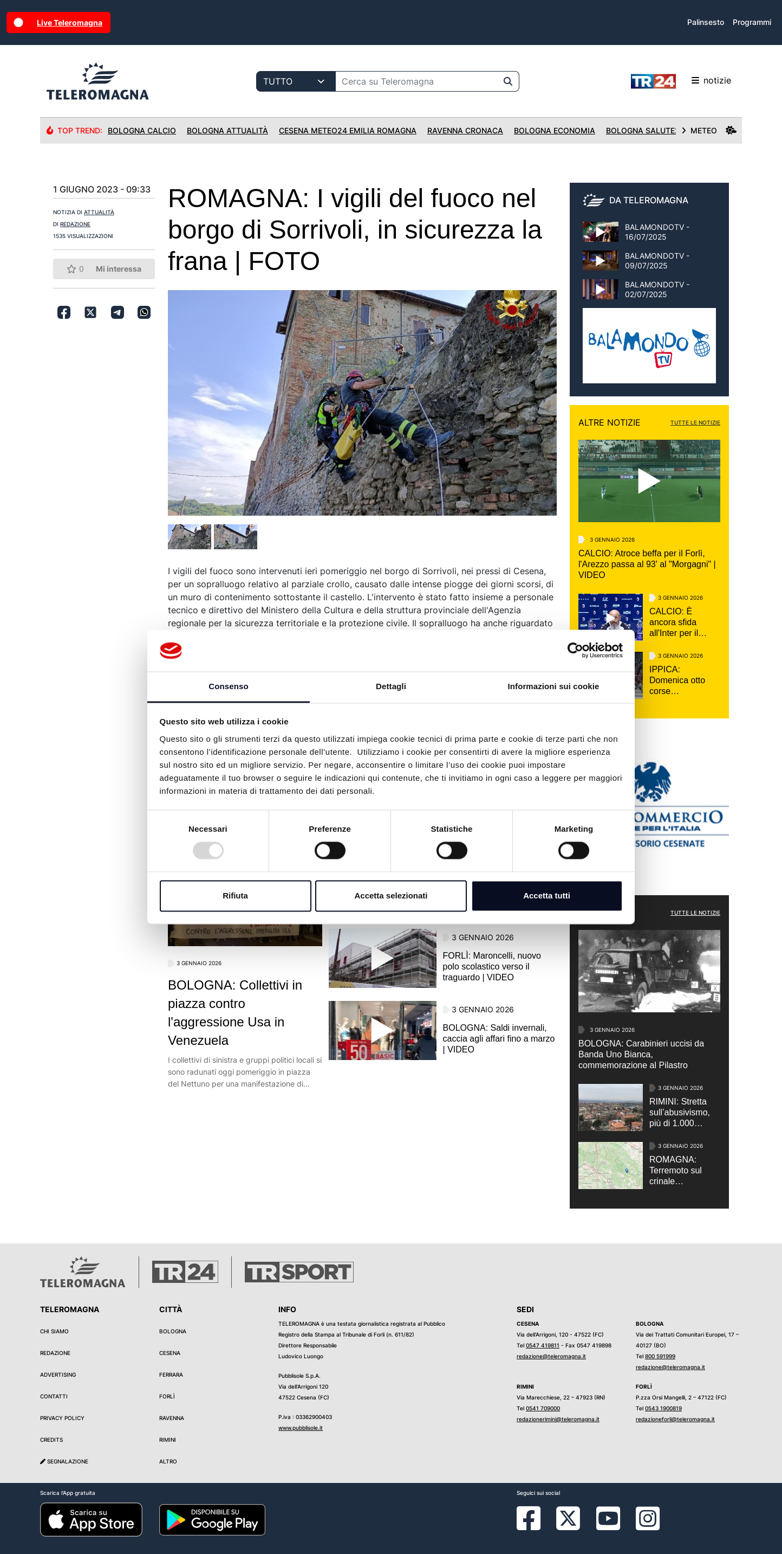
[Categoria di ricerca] (296, 81)
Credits (51, 1439)
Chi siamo (54, 1331)
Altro (168, 1461)
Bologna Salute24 (645, 130)
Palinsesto (705, 22)
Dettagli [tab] (391, 686)
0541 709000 (543, 1408)
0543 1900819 (663, 1408)
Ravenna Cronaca (465, 130)
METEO (709, 130)
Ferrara (171, 1374)
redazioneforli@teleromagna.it (675, 1419)
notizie (681, 81)
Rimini (167, 1439)
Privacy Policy (62, 1418)
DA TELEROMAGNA (648, 200)
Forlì (167, 1396)
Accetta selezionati (390, 895)
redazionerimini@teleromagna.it (558, 1419)
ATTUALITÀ (99, 212)
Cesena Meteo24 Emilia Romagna (347, 130)
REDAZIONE (75, 224)
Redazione (55, 1353)
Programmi (752, 22)
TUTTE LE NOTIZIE (695, 422)
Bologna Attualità (227, 130)
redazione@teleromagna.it (551, 1356)
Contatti (54, 1396)
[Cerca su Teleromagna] (416, 81)
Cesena (169, 1353)
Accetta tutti (546, 895)
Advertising (58, 1374)
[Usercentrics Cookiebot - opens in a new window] (575, 651)
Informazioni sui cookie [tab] (553, 686)
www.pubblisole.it (300, 1427)
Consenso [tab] (228, 686)
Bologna (172, 1331)
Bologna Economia (554, 130)
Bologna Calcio (142, 130)
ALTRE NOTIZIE (609, 422)
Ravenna (171, 1418)
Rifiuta (235, 895)
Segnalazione (64, 1461)
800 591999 (660, 1356)
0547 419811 (542, 1345)
